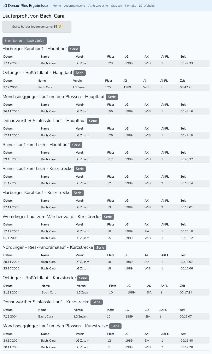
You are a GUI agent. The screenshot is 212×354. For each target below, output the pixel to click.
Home (57, 6)
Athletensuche (98, 6)
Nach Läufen (35, 41)
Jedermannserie (74, 6)
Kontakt (130, 6)
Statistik (116, 6)
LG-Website (147, 6)
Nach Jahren (13, 41)
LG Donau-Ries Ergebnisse (25, 5)
